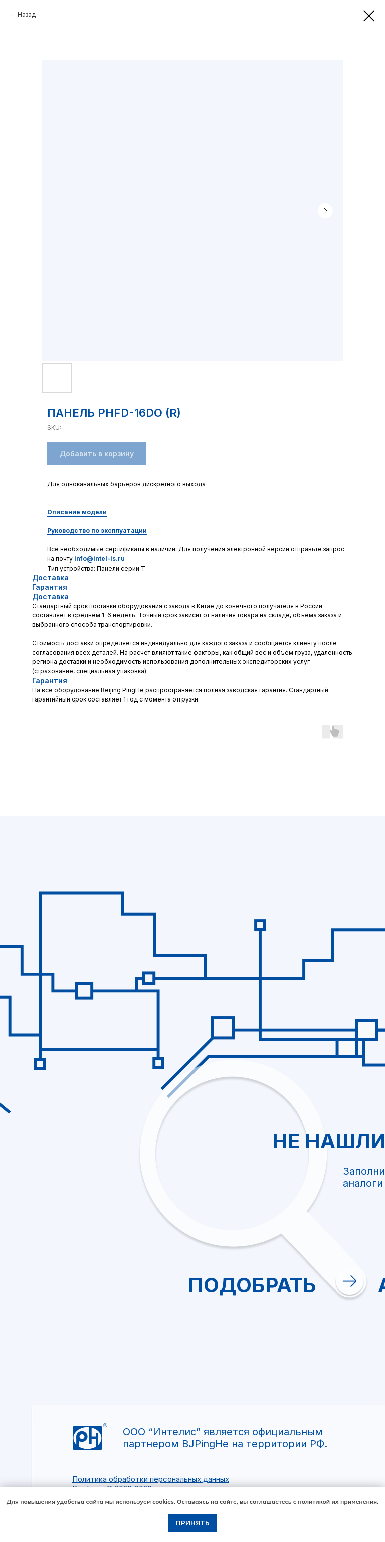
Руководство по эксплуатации (97, 530)
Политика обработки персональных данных (150, 1479)
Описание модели (77, 512)
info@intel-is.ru (99, 559)
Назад (27, 14)
